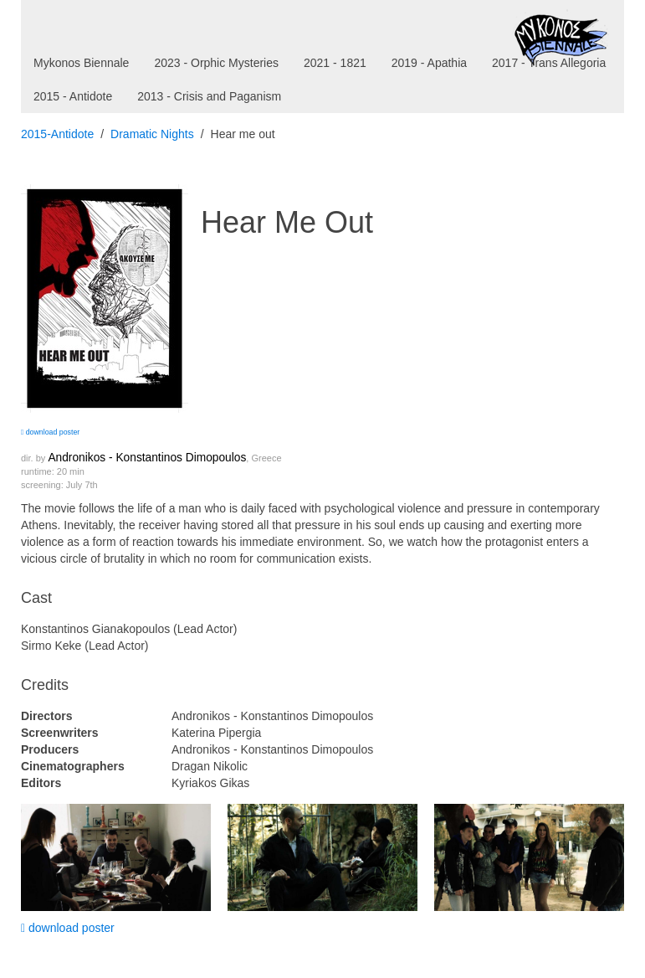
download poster (50, 432)
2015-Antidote (57, 134)
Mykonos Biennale (81, 62)
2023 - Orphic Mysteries (216, 62)
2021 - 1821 (335, 62)
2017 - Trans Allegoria (549, 62)
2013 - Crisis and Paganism (209, 96)
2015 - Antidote (72, 96)
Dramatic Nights (152, 134)
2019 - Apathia (429, 62)
